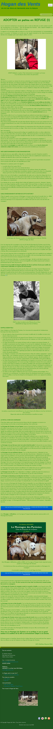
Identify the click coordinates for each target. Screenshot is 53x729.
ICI (6, 275)
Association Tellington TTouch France (13, 686)
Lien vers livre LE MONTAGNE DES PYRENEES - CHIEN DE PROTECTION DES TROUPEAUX (26, 508)
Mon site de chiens (8, 684)
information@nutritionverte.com (10, 661)
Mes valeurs (7, 678)
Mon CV (6, 680)
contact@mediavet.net (8, 670)
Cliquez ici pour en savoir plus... (11, 674)
